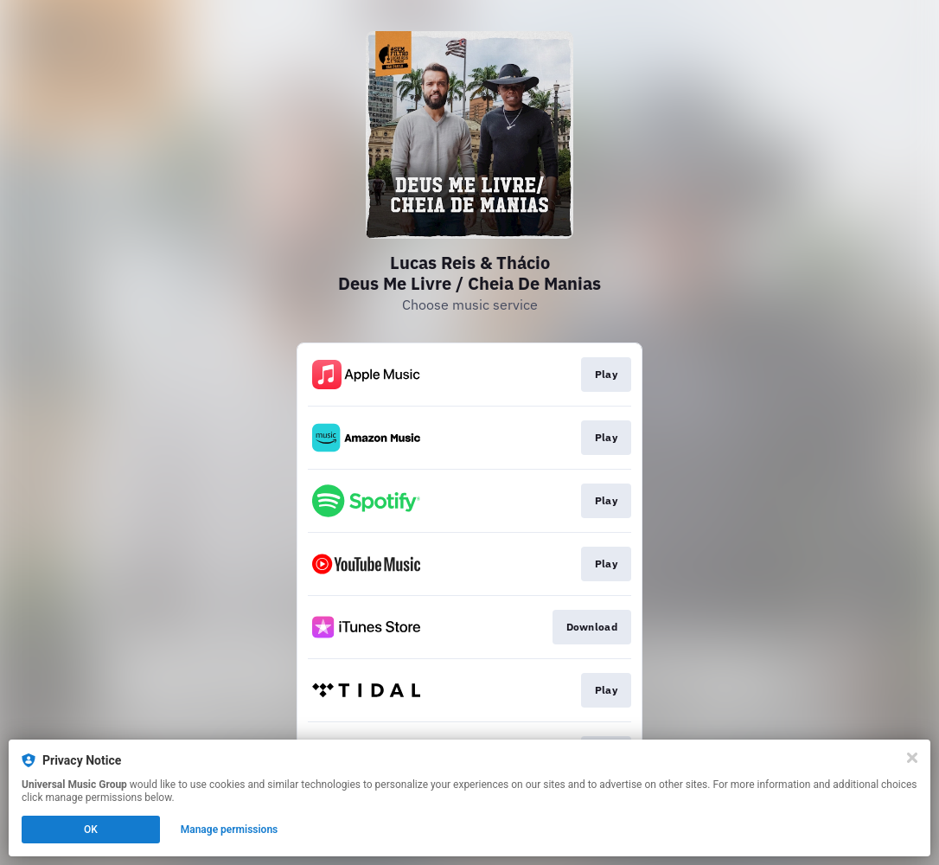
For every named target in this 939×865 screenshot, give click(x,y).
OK (91, 829)
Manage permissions (229, 829)
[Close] (912, 758)
